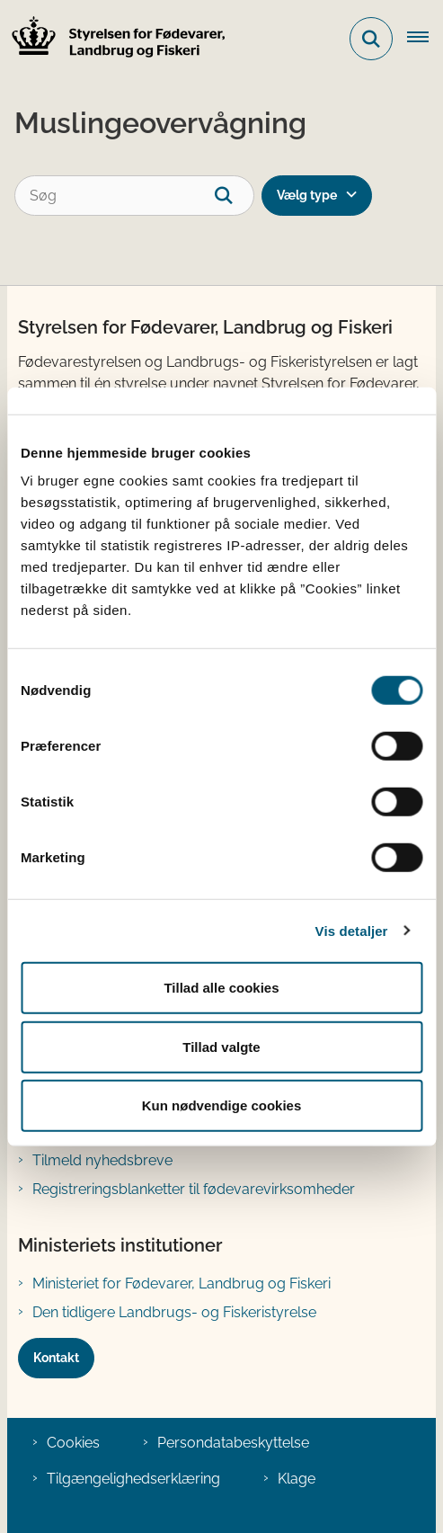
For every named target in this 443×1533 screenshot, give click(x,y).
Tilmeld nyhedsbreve (102, 1160)
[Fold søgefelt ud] (371, 38)
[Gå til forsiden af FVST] (113, 39)
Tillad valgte (221, 1046)
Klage (296, 1478)
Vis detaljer (351, 930)
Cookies (73, 1442)
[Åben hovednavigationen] (425, 38)
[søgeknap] (234, 195)
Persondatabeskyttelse (233, 1442)
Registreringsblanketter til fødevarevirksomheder (193, 1189)
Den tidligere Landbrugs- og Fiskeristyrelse (174, 1312)
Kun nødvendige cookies (222, 1105)
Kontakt (56, 1357)
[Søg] (134, 195)
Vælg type (307, 195)
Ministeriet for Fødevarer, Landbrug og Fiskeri (181, 1283)
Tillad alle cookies (221, 987)
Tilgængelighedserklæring (133, 1478)
